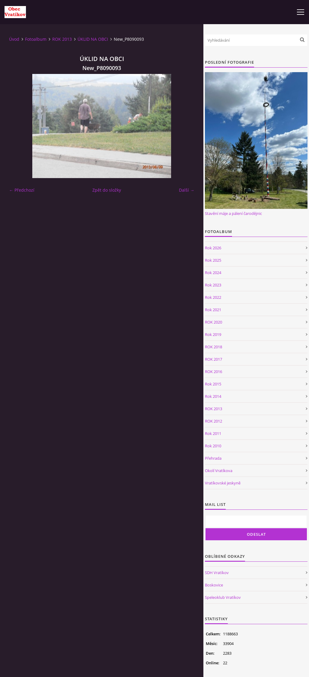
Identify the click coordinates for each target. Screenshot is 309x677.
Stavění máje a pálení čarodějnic (233, 213)
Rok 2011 (213, 433)
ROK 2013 (62, 39)
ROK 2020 (213, 322)
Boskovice (214, 585)
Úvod (14, 39)
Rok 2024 (213, 272)
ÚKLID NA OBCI (93, 39)
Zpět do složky (106, 190)
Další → (186, 190)
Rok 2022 (213, 297)
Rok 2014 (213, 396)
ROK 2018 (213, 347)
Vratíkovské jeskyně (223, 483)
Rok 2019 (213, 334)
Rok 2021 (213, 309)
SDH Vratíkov (217, 572)
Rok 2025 (213, 260)
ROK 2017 (213, 359)
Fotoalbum (35, 39)
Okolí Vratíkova (218, 470)
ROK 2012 (213, 421)
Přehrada (213, 458)
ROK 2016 (213, 371)
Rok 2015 (213, 384)
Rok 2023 (213, 285)
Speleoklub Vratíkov (223, 597)
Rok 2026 (213, 248)
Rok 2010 (213, 446)
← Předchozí (21, 190)
